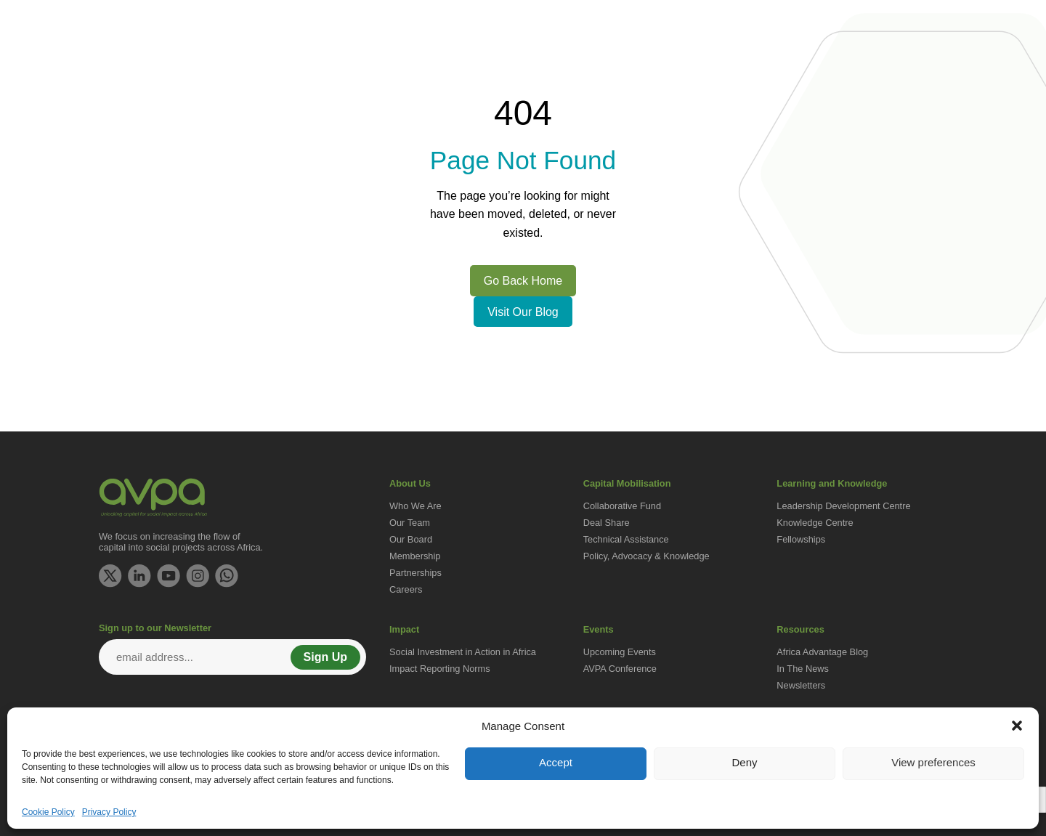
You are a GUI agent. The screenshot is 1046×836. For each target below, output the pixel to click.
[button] (1017, 725)
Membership (414, 556)
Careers (406, 589)
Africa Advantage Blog (822, 651)
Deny (744, 762)
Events (859, 69)
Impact (807, 69)
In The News (803, 668)
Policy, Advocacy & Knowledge (646, 556)
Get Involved (475, 69)
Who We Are (415, 505)
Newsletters (801, 685)
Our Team (409, 522)
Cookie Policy (48, 812)
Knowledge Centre (815, 522)
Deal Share (606, 522)
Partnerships (415, 572)
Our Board (410, 539)
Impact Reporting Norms (439, 668)
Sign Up (325, 657)
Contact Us (916, 18)
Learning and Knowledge (708, 69)
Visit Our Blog (523, 312)
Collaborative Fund (622, 505)
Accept (555, 762)
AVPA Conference (620, 668)
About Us (401, 69)
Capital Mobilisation (575, 69)
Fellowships (801, 539)
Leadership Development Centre (843, 505)
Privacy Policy (109, 812)
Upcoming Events (619, 651)
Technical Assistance (626, 539)
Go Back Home (523, 281)
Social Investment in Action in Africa (462, 651)
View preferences (933, 762)
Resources (922, 69)
